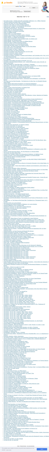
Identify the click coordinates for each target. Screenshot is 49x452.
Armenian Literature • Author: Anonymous (13, 336)
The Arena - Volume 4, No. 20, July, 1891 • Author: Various (18, 297)
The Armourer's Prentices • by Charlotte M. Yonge (15, 341)
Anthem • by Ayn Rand (9, 158)
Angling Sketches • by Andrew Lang (12, 92)
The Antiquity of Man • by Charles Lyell (13, 185)
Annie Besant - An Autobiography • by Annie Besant (16, 137)
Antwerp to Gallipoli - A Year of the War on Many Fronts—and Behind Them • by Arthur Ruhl (25, 190)
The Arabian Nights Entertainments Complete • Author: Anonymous (20, 250)
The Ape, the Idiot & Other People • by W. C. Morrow (16, 196)
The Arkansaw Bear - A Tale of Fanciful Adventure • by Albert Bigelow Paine (22, 328)
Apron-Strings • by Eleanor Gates (12, 244)
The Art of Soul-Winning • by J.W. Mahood (14, 400)
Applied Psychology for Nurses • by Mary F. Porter (16, 232)
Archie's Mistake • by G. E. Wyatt (11, 277)
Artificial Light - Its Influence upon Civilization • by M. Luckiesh (18, 424)
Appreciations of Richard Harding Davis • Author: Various (17, 236)
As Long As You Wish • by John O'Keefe (13, 438)
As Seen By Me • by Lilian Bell (11, 440)
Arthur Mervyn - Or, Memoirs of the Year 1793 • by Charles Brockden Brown (22, 422)
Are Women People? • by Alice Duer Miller (14, 292)
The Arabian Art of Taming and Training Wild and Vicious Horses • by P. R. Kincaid (23, 246)
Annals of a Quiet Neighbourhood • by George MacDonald (17, 120)
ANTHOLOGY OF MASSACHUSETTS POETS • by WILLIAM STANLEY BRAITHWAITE (25, 159)
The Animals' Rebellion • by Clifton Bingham (14, 109)
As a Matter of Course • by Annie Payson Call (14, 435)
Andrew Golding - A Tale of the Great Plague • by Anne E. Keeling (19, 36)
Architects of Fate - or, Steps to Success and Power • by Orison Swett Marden (22, 278)
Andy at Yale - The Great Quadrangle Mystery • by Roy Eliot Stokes (20, 46)
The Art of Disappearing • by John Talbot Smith (15, 377)
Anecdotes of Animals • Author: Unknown (13, 53)
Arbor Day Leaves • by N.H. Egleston (12, 268)
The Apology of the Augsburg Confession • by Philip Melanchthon (19, 213)
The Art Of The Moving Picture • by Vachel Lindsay (16, 405)
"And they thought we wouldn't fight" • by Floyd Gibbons (17, 22)
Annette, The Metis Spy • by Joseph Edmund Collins (16, 136)
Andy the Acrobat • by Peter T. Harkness (13, 49)
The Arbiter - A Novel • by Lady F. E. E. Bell (14, 267)
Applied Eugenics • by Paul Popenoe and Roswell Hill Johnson (19, 231)
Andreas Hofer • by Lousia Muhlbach (12, 33)
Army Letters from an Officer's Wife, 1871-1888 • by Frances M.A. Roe (20, 350)
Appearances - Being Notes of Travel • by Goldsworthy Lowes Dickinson (21, 218)
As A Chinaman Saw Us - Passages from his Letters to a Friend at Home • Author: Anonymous (26, 432)
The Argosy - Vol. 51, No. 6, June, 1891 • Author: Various (17, 318)
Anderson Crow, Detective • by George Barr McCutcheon (17, 26)
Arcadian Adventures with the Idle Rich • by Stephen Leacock (18, 269)
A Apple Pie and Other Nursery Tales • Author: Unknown (17, 224)
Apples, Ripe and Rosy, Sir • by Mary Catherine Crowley (17, 227)
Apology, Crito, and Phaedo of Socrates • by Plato (15, 211)
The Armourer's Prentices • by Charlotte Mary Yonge (16, 342)
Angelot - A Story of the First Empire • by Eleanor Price (17, 87)
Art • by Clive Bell (8, 369)
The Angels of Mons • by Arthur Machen (13, 90)
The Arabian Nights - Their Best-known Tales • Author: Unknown (19, 258)
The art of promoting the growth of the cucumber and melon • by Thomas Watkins (23, 397)
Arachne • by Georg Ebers (10, 259)
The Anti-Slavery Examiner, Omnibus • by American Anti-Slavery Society (21, 170)
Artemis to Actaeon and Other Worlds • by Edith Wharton (17, 418)
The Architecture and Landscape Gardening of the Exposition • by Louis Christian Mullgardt (25, 282)
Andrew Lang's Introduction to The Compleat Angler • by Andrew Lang (20, 38)
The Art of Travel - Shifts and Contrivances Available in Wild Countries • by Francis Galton (25, 408)
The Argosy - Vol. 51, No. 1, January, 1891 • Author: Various (18, 311)
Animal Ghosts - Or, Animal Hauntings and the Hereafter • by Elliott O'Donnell (22, 105)
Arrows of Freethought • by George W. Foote (14, 365)
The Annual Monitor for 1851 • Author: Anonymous (16, 144)
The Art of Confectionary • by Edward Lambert (15, 376)
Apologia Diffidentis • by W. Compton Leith (14, 205)
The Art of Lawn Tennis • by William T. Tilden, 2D (15, 382)
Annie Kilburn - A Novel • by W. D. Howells (14, 138)
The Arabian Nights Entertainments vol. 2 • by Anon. (16, 252)
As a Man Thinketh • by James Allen (12, 433)
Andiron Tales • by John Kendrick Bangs (13, 29)
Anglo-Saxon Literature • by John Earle (13, 97)
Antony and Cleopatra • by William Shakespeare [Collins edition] (19, 187)
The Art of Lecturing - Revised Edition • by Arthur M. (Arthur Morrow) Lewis (21, 383)
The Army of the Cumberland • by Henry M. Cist (15, 352)
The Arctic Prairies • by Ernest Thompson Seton (15, 285)
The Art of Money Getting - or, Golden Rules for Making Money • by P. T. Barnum (23, 391)
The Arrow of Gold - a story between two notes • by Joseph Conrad (20, 364)
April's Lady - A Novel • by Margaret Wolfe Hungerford (16, 242)
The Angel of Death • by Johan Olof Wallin (14, 72)
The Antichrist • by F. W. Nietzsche (12, 176)
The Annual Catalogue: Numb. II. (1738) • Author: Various (17, 142)
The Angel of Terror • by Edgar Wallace (13, 74)
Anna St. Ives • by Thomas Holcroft (12, 115)
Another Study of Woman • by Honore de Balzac (15, 147)
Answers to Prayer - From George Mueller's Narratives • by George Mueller (22, 155)
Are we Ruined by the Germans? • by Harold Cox (15, 291)
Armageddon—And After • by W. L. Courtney (14, 332)
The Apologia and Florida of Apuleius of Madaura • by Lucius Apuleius (20, 204)
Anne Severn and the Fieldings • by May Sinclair (15, 135)
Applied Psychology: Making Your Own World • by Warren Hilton (19, 233)
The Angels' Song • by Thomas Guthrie (13, 91)
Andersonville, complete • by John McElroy (14, 27)
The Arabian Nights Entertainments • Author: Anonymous (17, 249)
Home (48, 16)
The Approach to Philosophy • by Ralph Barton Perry (16, 238)
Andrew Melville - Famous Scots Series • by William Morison (18, 41)
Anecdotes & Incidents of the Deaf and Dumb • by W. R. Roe (18, 51)
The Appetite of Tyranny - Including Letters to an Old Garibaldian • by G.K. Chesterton (24, 220)
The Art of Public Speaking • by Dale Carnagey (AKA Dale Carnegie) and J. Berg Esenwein (25, 399)
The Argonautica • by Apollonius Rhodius (13, 308)
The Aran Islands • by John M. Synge (12, 260)
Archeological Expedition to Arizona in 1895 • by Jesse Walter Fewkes (20, 272)
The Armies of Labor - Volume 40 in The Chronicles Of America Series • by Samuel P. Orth (25, 337)
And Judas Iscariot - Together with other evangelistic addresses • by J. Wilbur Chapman (25, 20)
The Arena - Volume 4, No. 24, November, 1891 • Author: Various (19, 302)
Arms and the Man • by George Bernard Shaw (15, 344)
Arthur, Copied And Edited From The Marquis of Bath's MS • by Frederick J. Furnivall (24, 419)
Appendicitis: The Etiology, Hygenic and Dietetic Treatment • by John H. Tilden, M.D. (24, 219)
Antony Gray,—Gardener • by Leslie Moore (14, 188)
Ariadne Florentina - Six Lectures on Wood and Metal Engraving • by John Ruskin (23, 320)
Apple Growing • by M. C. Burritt (11, 223)
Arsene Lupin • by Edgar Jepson (11, 368)
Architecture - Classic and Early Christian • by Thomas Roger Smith (20, 283)
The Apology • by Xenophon (10, 209)
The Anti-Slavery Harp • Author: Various (13, 172)
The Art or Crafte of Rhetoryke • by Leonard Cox (15, 415)
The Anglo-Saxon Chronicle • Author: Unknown (15, 94)
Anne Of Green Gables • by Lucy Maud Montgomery (16, 131)
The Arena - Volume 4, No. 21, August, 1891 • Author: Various (18, 299)
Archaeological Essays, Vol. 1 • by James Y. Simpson (16, 270)
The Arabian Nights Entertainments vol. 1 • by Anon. (16, 251)
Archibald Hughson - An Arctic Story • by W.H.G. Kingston (17, 274)
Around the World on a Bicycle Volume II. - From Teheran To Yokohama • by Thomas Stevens (26, 360)
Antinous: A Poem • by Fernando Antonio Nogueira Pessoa (18, 181)
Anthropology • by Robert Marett (11, 161)
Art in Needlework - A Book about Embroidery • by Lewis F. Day (19, 373)
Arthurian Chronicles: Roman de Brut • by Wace (15, 423)
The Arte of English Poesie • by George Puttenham (16, 417)
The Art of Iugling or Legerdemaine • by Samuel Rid (16, 381)
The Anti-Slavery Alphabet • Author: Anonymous (15, 168)
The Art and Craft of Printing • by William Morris (15, 370)
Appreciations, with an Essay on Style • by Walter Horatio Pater (19, 237)
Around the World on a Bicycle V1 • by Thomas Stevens (17, 359)
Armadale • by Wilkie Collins (10, 331)
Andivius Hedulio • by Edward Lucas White (14, 31)
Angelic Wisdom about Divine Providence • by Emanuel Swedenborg (20, 83)
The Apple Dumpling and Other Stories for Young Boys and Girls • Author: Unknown (24, 222)
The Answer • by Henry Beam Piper (12, 153)
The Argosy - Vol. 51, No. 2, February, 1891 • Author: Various (18, 313)
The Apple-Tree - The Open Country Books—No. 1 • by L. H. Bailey (20, 226)
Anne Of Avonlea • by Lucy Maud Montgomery (15, 129)
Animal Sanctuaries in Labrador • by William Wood (16, 108)
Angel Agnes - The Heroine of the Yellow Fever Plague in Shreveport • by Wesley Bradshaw (26, 65)
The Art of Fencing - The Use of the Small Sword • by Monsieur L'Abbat (21, 378)
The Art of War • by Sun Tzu (10, 409)
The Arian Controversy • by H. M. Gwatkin (14, 322)
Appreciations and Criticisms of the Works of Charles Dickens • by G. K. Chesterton (23, 235)
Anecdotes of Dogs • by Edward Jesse (13, 54)
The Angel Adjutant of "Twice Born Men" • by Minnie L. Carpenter (19, 64)
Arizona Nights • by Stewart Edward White (14, 323)
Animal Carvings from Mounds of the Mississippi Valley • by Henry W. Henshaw (22, 101)
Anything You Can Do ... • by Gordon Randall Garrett (16, 194)
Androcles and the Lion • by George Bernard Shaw (16, 44)
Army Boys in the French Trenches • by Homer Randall (17, 346)
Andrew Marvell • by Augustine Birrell (12, 40)
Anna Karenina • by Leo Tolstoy (11, 113)
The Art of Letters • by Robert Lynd (12, 385)
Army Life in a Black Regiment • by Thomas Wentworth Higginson (19, 351)
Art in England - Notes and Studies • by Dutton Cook (16, 372)
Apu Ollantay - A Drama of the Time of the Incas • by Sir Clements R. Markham (22, 245)
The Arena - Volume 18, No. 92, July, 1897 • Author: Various (18, 295)
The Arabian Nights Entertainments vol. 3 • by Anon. (16, 254)
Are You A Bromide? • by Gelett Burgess (13, 294)
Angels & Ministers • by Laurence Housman (14, 88)
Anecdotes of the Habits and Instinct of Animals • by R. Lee (18, 60)
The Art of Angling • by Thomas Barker (13, 374)
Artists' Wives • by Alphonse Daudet (12, 429)
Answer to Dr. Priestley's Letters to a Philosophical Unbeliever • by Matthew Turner (23, 154)
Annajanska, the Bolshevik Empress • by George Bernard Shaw (19, 118)
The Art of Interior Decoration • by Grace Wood (15, 379)
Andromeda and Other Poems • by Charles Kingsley (16, 45)
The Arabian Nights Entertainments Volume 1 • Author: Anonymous (20, 256)
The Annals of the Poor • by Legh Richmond (14, 127)
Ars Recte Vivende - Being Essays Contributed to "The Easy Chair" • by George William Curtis (26, 367)
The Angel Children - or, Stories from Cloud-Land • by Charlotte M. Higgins (21, 68)
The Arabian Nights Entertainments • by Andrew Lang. (16, 247)
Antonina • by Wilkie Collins (10, 186)
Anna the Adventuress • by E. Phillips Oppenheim (15, 117)
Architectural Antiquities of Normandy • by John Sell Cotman (18, 279)
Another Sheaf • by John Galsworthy (12, 146)
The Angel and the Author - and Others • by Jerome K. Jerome (18, 67)
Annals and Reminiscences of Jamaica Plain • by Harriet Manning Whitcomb (22, 119)
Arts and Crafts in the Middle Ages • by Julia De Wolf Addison (18, 431)
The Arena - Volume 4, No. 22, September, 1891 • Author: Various (19, 300)
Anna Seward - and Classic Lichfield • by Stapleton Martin (17, 114)
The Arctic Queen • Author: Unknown (12, 286)
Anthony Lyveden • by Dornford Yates (13, 160)
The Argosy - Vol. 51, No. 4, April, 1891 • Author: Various (17, 315)
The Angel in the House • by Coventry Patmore (15, 69)
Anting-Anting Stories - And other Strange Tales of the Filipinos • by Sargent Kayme (23, 179)
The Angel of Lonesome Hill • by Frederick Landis (15, 73)
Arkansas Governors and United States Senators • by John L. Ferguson (21, 327)
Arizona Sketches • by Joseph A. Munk (13, 326)
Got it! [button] (42, 449)
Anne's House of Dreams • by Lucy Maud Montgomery (17, 133)
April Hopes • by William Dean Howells (13, 241)
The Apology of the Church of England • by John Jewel (17, 214)
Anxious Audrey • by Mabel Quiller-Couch (13, 191)
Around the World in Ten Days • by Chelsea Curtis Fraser (17, 358)
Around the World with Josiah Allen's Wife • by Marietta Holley (18, 361)
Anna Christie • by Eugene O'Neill (12, 111)
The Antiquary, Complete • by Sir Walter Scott (14, 182)
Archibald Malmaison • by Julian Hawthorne (14, 276)
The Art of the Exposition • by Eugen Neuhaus (15, 404)
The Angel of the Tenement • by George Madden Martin (17, 77)
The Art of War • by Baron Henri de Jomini (14, 410)
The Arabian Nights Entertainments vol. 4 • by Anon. (16, 255)
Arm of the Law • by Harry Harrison (12, 329)
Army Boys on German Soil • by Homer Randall (15, 347)
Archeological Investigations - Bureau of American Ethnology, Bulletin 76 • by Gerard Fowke (25, 273)
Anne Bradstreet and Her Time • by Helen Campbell (16, 128)
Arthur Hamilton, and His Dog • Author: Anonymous (16, 420)
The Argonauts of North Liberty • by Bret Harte (15, 310)
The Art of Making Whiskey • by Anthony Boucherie (16, 388)
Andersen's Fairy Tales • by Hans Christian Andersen (16, 24)
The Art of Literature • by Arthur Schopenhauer (15, 386)
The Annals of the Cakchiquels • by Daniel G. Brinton (16, 124)
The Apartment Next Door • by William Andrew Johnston (17, 195)
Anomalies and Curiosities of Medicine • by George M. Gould (18, 145)
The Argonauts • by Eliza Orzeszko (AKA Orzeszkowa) (17, 309)
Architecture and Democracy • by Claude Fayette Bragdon (17, 281)
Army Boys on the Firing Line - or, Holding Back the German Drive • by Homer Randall (24, 349)
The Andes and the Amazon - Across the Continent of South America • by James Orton (24, 28)
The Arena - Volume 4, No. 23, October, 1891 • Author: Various (19, 301)
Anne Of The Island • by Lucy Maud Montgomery (15, 132)
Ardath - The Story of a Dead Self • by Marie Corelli (16, 287)
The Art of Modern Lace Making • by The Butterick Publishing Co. (19, 390)
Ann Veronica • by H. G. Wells (11, 110)
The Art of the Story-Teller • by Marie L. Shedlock (15, 406)
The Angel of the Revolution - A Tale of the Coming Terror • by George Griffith (22, 76)
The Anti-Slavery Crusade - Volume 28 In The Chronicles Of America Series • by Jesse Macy (26, 169)
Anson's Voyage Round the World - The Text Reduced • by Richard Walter (21, 151)
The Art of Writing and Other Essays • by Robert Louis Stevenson (19, 411)
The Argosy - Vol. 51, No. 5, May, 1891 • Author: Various (17, 317)
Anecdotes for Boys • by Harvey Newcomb (14, 50)
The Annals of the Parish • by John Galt (13, 126)
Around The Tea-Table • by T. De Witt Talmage (15, 355)
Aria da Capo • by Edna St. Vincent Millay (13, 319)
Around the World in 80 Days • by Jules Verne (15, 356)
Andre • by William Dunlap (10, 32)
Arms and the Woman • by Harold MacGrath (14, 345)
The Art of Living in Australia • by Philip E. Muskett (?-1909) (18, 387)
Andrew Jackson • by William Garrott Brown (14, 37)
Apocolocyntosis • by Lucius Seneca (12, 203)
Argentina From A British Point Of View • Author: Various (17, 306)
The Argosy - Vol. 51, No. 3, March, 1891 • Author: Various (17, 314)
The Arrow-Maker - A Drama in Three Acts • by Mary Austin (18, 363)
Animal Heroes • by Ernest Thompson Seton (14, 106)
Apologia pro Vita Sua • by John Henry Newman (15, 208)
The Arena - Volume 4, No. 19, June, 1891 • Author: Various (18, 296)
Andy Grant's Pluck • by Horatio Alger (12, 47)
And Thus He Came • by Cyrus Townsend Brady (15, 23)
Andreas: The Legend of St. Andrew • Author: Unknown (17, 35)
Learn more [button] (8, 450)
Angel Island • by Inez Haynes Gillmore (13, 70)
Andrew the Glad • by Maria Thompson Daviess (15, 42)
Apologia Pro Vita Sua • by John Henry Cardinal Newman (17, 206)
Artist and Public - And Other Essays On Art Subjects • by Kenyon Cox (20, 428)
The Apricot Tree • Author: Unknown (12, 240)
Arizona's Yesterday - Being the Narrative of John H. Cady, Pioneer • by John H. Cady (24, 324)
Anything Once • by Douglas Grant (12, 192)
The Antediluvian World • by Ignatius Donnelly (14, 156)
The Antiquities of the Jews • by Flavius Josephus (15, 183)
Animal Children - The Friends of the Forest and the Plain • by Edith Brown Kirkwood (24, 103)
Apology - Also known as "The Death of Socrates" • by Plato (18, 210)
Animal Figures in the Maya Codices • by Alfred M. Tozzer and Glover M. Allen (22, 104)
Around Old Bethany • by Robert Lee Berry (14, 354)
